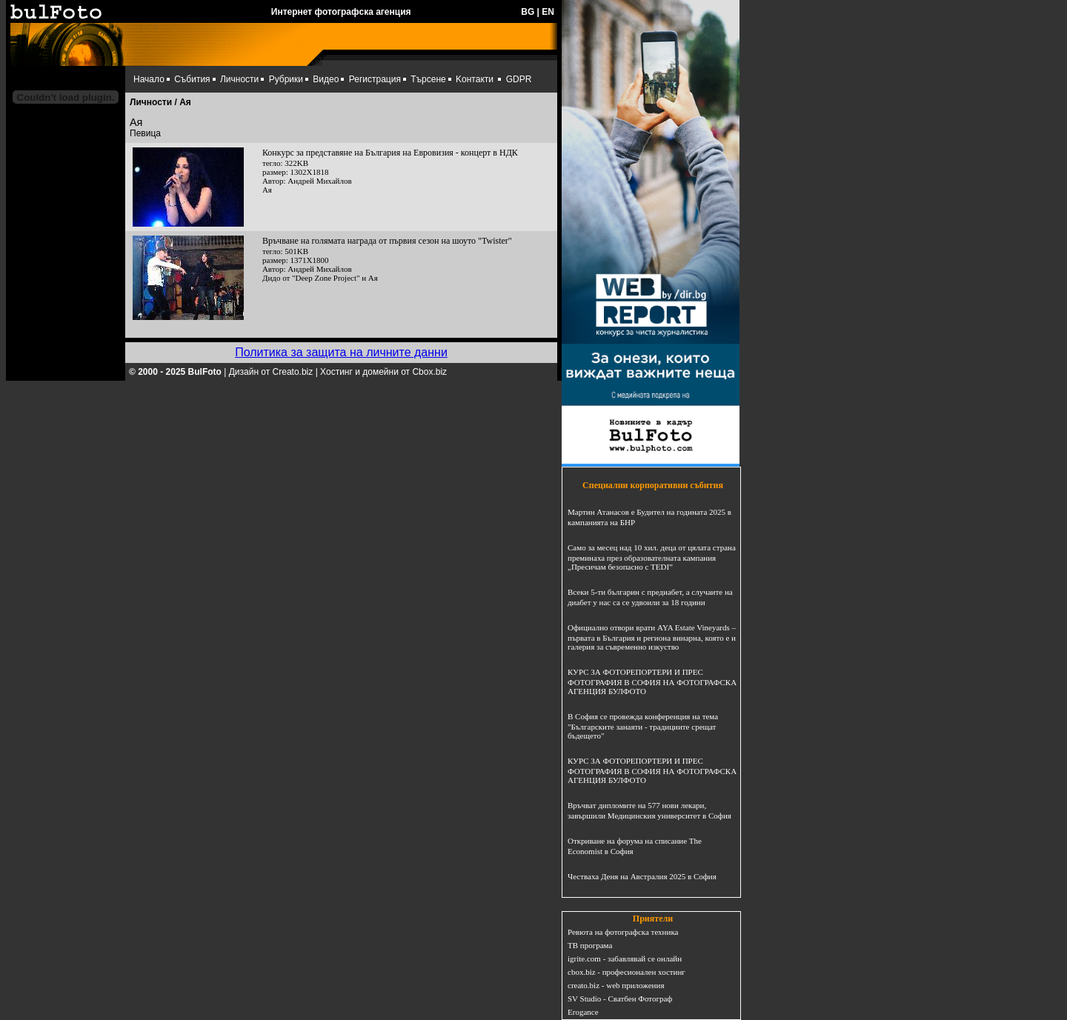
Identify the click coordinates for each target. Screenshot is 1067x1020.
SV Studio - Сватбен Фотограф (620, 998)
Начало (148, 79)
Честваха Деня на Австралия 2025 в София (642, 876)
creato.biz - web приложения (616, 985)
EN (548, 12)
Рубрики (286, 79)
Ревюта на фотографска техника (623, 931)
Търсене (427, 79)
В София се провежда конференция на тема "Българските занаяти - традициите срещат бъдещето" (643, 726)
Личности (239, 79)
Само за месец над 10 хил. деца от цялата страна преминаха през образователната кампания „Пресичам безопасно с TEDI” (652, 557)
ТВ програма (590, 945)
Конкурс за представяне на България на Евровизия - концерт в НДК (390, 152)
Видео (326, 79)
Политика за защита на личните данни (341, 352)
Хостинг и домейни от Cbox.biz (383, 372)
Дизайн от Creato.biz (271, 372)
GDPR (519, 79)
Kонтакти (474, 79)
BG (527, 12)
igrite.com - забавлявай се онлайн (625, 958)
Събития (192, 79)
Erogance (583, 1011)
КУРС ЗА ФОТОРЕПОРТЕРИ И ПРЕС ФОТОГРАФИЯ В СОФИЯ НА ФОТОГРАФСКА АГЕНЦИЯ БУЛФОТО (652, 681)
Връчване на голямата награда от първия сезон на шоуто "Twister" (387, 241)
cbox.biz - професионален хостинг (626, 971)
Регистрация (375, 79)
